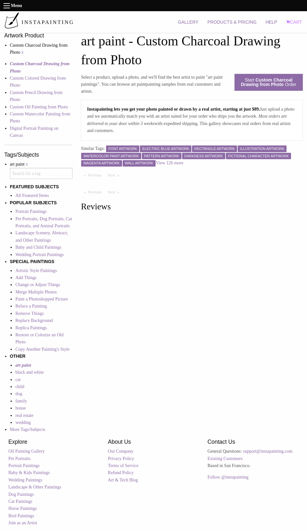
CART (294, 22)
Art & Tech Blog (123, 480)
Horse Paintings (22, 508)
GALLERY (188, 22)
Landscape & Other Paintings (34, 487)
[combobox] (41, 173)
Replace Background (34, 320)
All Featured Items (32, 195)
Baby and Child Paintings (38, 247)
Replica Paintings (31, 327)
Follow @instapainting (227, 477)
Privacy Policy (121, 458)
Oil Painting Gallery (26, 451)
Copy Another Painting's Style (42, 349)
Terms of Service (123, 465)
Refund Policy (121, 472)
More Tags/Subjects (27, 429)
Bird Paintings (21, 515)
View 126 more (169, 162)
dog (18, 393)
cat (17, 379)
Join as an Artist (22, 522)
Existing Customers (224, 458)
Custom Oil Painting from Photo (39, 107)
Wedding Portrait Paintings (39, 254)
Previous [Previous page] (96, 174)
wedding (23, 422)
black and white (29, 372)
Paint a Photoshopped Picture (41, 299)
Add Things (25, 277)
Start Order (268, 82)
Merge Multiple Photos (36, 292)
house (20, 408)
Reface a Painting (31, 306)
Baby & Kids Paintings (29, 472)
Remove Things (29, 313)
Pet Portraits (19, 458)
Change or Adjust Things (37, 284)
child (19, 386)
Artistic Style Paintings (36, 270)
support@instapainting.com (268, 451)
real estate (24, 415)
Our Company (121, 451)
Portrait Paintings (31, 211)
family (21, 401)
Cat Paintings (20, 501)
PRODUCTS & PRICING (232, 22)
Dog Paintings (21, 494)
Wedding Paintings (25, 480)
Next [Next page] (115, 174)
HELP (271, 22)
